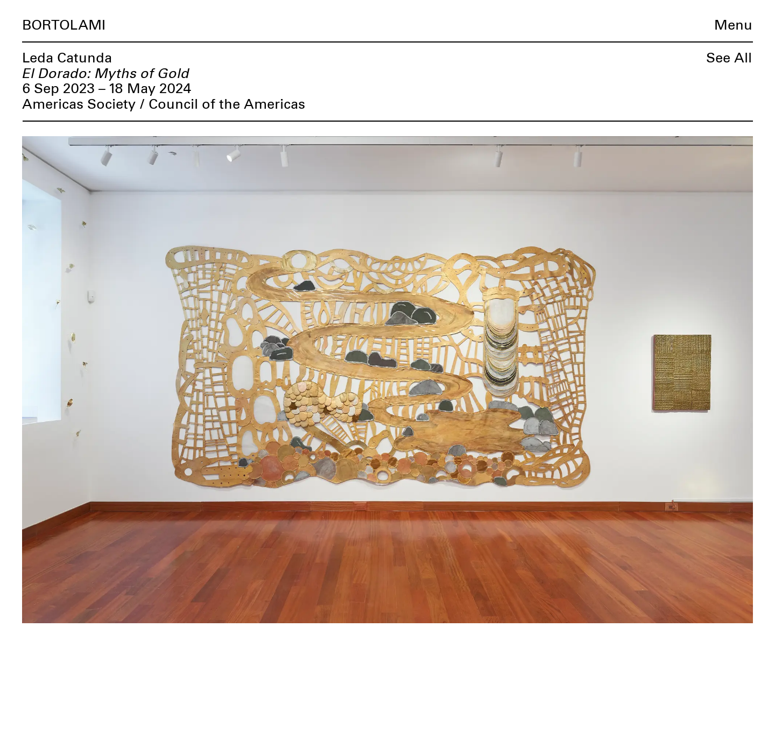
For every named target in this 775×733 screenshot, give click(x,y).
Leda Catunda (67, 58)
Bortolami (63, 25)
